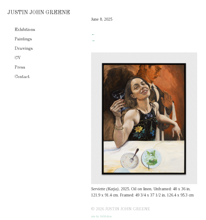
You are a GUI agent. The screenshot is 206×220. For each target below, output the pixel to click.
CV (18, 58)
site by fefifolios (101, 216)
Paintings (23, 39)
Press (20, 67)
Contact (22, 77)
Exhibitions (25, 30)
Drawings (24, 49)
